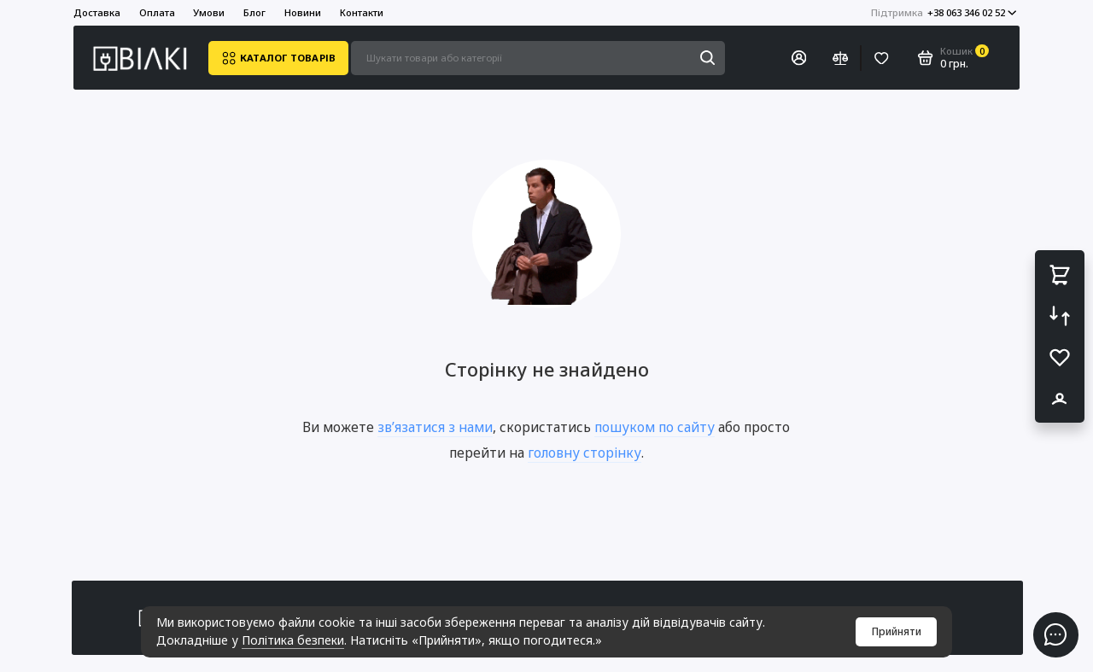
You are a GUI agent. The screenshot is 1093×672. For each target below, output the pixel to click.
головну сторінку (584, 452)
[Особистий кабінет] (799, 58)
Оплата (157, 12)
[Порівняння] (840, 58)
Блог (254, 12)
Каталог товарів (278, 58)
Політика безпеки (293, 640)
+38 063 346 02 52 (944, 12)
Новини (302, 12)
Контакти (361, 12)
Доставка (96, 12)
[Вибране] (882, 58)
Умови (209, 12)
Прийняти (896, 631)
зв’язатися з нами (435, 427)
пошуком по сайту (654, 427)
